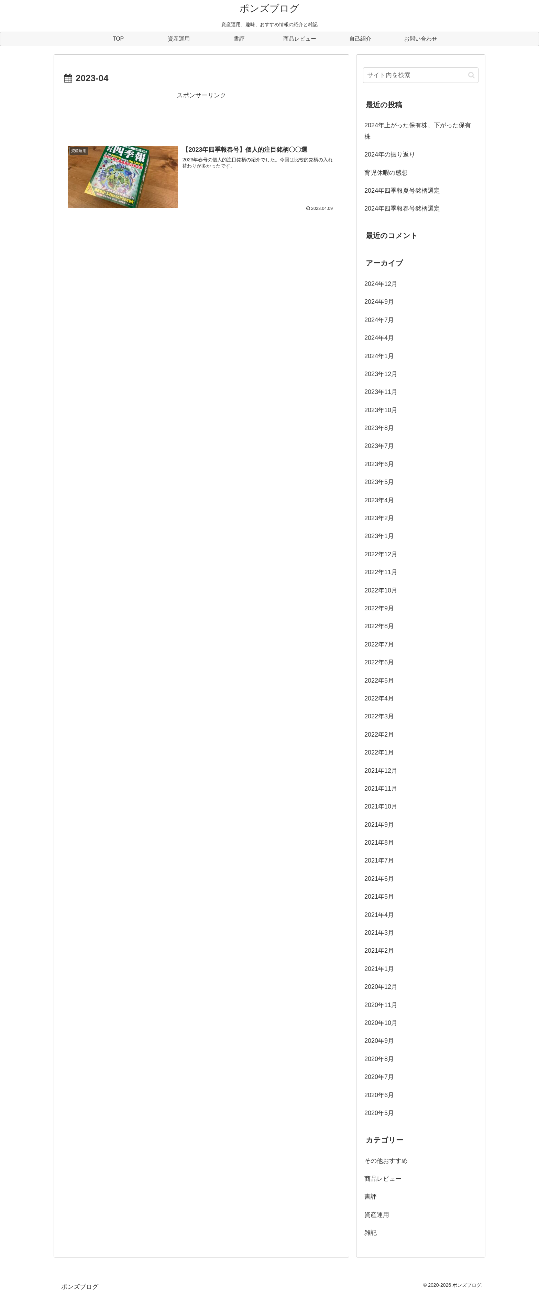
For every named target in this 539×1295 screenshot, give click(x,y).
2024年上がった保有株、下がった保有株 (417, 131)
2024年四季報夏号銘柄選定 (402, 190)
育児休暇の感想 (386, 172)
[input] (420, 75)
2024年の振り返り (389, 154)
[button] (471, 75)
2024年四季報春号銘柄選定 (402, 208)
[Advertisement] (201, 116)
